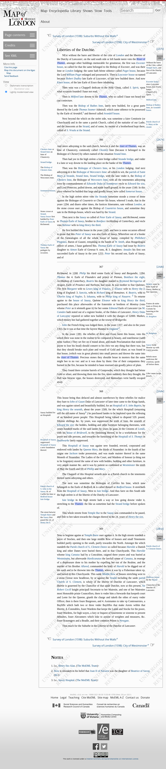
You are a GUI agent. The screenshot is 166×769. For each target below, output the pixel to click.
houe (129, 70)
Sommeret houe (47, 191)
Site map (103, 697)
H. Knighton (151, 316)
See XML (11, 55)
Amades (127, 249)
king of (118, 296)
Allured (85, 566)
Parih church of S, (88, 546)
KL (56, 675)
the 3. (138, 288)
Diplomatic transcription (21, 85)
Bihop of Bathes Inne (90, 105)
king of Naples (69, 296)
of (83, 234)
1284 (142, 273)
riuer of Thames (128, 146)
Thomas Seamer (87, 109)
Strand (86, 126)
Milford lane (151, 100)
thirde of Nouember (113, 449)
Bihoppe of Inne (92, 168)
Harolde (141, 550)
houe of (81, 300)
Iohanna (91, 296)
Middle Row (108, 574)
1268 (75, 273)
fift (82, 469)
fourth (72, 469)
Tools (108, 11)
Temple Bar (94, 513)
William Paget (74, 74)
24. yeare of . (129, 516)
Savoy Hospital (66, 680)
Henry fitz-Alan (66, 665)
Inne (99, 179)
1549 (134, 187)
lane (77, 96)
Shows (88, 11)
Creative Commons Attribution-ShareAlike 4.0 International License (112, 759)
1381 (78, 334)
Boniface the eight (134, 277)
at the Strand (78, 130)
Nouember (74, 457)
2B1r (160, 528)
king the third (89, 225)
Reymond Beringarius (130, 281)
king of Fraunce (98, 288)
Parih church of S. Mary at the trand (153, 124)
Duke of (102, 183)
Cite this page (10, 67)
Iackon (74, 453)
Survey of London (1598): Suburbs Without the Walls (84, 36)
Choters (103, 150)
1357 (119, 325)
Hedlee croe (152, 577)
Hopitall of (127, 405)
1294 (66, 204)
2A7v (160, 139)
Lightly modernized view (21, 92)
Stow (98, 11)
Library (76, 11)
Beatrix (90, 281)
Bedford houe (46, 497)
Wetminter (129, 465)
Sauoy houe (45, 216)
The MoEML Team (87, 665)
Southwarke (63, 440)
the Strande (101, 196)
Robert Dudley (73, 78)
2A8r (160, 266)
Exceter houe (152, 82)
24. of (47, 521)
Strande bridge (125, 159)
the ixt (136, 183)
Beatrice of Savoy (140, 671)
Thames (103, 96)
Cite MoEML (88, 697)
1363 (59, 328)
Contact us (132, 697)
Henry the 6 (45, 522)
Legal (63, 697)
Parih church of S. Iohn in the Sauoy (47, 489)
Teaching (73, 697)
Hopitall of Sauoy (48, 440)
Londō (141, 428)
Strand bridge (46, 162)
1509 (104, 409)
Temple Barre (46, 515)
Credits (10, 45)
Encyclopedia (59, 11)
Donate (145, 697)
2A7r (160, 49)
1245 (105, 230)
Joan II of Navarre (99, 671)
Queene (90, 449)
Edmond (113, 308)
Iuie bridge (102, 491)
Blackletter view (21, 88)
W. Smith (119, 241)
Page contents (15, 35)
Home (54, 697)
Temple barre (151, 68)
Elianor (118, 288)
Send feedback (11, 76)
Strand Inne (45, 152)
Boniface (101, 221)
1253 (100, 253)
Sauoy (83, 217)
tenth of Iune (121, 421)
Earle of (110, 217)
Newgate (124, 620)
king (72, 554)
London (120, 55)
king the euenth (69, 409)
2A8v (160, 391)
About (45, 21)
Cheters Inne (46, 149)
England (113, 328)
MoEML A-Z (117, 697)
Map (44, 11)
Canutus (128, 558)
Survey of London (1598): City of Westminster (119, 42)
